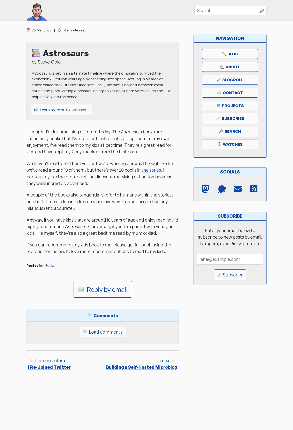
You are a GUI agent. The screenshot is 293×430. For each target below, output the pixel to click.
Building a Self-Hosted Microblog (141, 364)
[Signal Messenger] (221, 189)
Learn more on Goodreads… (61, 109)
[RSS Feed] (254, 189)
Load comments (103, 332)
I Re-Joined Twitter (49, 364)
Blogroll (230, 79)
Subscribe (230, 118)
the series (151, 170)
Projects (230, 105)
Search (230, 131)
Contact (230, 92)
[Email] (238, 189)
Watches (230, 144)
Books (50, 266)
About (230, 66)
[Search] (230, 10)
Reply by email (103, 289)
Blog (230, 53)
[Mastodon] (205, 189)
